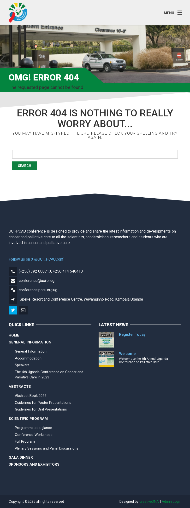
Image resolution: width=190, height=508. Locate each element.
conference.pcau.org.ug (38, 290)
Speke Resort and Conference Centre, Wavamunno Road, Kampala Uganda (81, 299)
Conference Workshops (34, 435)
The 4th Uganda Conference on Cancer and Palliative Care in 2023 (49, 375)
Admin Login (171, 501)
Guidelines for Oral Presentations (41, 409)
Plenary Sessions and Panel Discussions (46, 448)
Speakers (22, 365)
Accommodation (28, 358)
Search (24, 166)
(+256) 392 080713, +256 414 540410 (51, 271)
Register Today (132, 334)
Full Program (25, 441)
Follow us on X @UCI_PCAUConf (36, 259)
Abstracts (20, 386)
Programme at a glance (33, 428)
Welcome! (128, 353)
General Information (30, 342)
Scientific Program (28, 419)
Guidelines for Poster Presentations (43, 402)
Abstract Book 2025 (30, 396)
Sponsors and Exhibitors (34, 464)
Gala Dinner (21, 457)
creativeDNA (149, 501)
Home (14, 335)
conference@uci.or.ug (36, 280)
